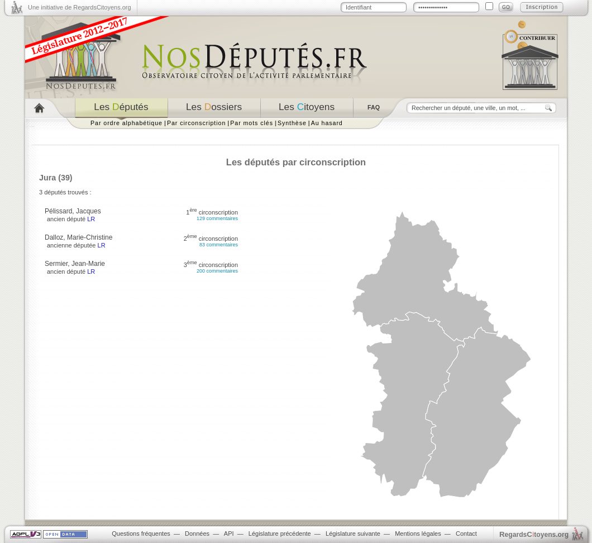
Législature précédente (280, 533)
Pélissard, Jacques (73, 211)
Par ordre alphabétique (126, 123)
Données (197, 533)
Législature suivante (353, 533)
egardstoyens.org (534, 534)
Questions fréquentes (141, 533)
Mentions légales (418, 533)
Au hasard (327, 123)
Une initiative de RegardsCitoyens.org (79, 7)
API (229, 533)
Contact (466, 533)
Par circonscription (196, 123)
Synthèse (292, 123)
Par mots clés (251, 123)
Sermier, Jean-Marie (75, 264)
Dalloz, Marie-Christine (78, 237)
